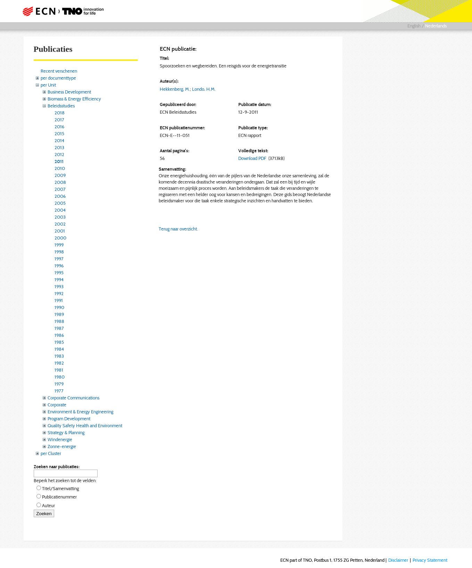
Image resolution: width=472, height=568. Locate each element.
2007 (60, 189)
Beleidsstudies (61, 105)
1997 (59, 258)
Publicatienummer (59, 497)
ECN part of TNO (60, 11)
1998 (59, 251)
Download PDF (252, 158)
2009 (60, 175)
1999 (59, 245)
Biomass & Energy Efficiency (74, 99)
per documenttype (58, 78)
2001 (60, 231)
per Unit (48, 85)
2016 (59, 126)
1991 (59, 300)
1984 (59, 349)
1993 (59, 286)
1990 (59, 307)
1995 (59, 272)
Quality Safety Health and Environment (85, 425)
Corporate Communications (73, 397)
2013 (59, 147)
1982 (59, 363)
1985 (59, 342)
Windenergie (60, 439)
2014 (59, 140)
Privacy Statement (430, 560)
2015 (59, 133)
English (414, 26)
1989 (59, 314)
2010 (60, 168)
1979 (59, 384)
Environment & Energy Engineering (80, 411)
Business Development (69, 92)
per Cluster (51, 453)
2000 (60, 238)
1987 (59, 328)
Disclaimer (398, 560)
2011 (59, 161)
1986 (59, 335)
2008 (60, 182)
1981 (59, 370)
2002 (60, 224)
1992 (59, 293)
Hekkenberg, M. (175, 89)
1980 (60, 377)
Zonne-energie (62, 446)
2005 (60, 203)
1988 (59, 321)
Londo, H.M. (204, 89)
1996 (59, 265)
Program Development (69, 418)
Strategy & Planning (66, 432)
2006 (60, 196)
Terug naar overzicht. (178, 229)
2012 (59, 154)
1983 (59, 356)
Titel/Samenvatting (60, 488)
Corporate (57, 404)
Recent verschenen (59, 71)
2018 (60, 112)
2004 (60, 210)
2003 (60, 217)
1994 (59, 279)
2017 (59, 119)
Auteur (48, 505)
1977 (59, 390)
